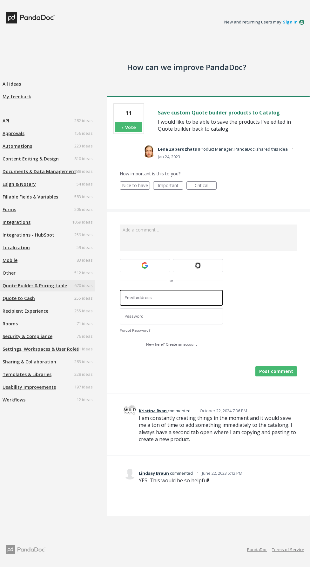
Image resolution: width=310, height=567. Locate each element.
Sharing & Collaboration (29, 362)
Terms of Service (288, 549)
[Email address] (171, 298)
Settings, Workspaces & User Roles (41, 349)
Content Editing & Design (31, 159)
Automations (17, 146)
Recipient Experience (25, 311)
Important (170, 186)
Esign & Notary (19, 184)
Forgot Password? (135, 330)
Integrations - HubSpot (28, 235)
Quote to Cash (19, 298)
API (6, 121)
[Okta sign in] (198, 265)
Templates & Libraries (27, 374)
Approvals (13, 133)
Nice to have (136, 186)
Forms (9, 209)
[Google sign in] (145, 265)
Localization (16, 247)
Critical (206, 186)
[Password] (171, 316)
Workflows (14, 400)
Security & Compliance (27, 336)
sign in (290, 22)
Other (9, 273)
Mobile (10, 260)
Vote (130, 127)
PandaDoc (257, 549)
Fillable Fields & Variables (30, 197)
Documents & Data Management (39, 171)
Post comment (276, 371)
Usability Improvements (29, 387)
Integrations (16, 222)
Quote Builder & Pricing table (35, 286)
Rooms (10, 324)
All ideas (12, 84)
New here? (171, 344)
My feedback (17, 97)
